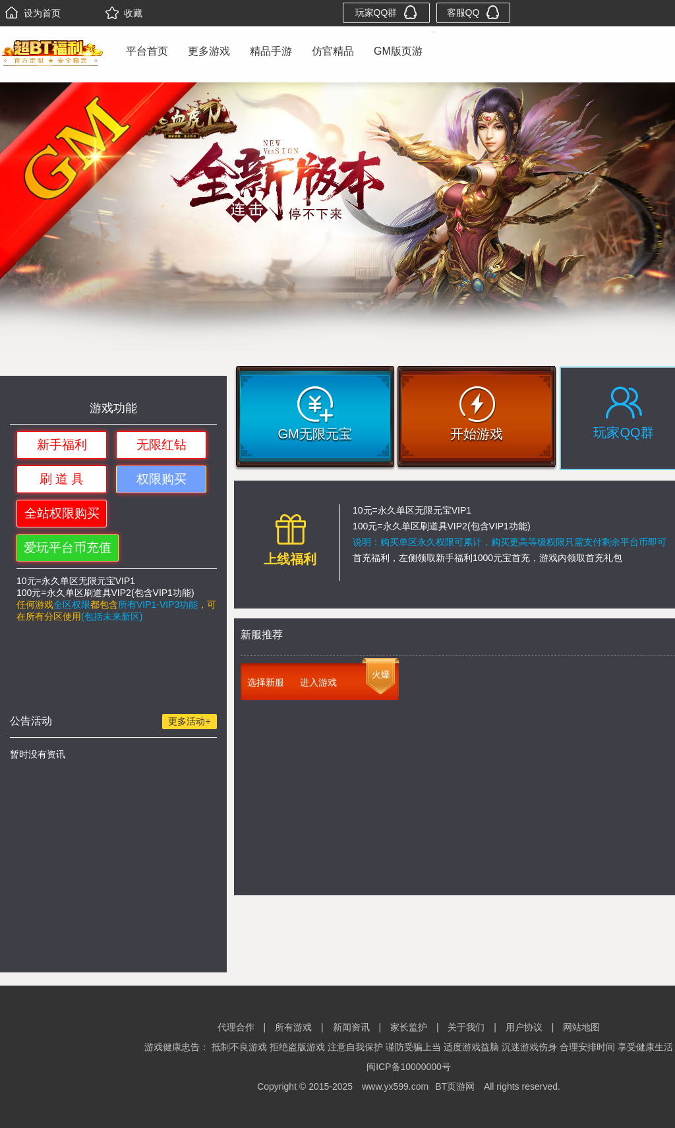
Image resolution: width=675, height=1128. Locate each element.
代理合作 (236, 1027)
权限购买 (161, 479)
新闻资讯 (351, 1027)
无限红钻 (161, 445)
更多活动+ (189, 721)
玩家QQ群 (386, 12)
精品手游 (271, 51)
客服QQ (473, 12)
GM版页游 (398, 51)
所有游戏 (293, 1027)
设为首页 (33, 13)
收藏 (123, 13)
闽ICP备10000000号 (409, 1066)
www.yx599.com (395, 1086)
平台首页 (147, 51)
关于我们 (466, 1027)
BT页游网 (455, 1086)
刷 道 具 (62, 479)
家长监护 (408, 1027)
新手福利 (62, 445)
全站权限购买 (62, 513)
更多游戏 (209, 51)
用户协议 (524, 1027)
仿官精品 (333, 51)
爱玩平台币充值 (67, 547)
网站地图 (581, 1027)
